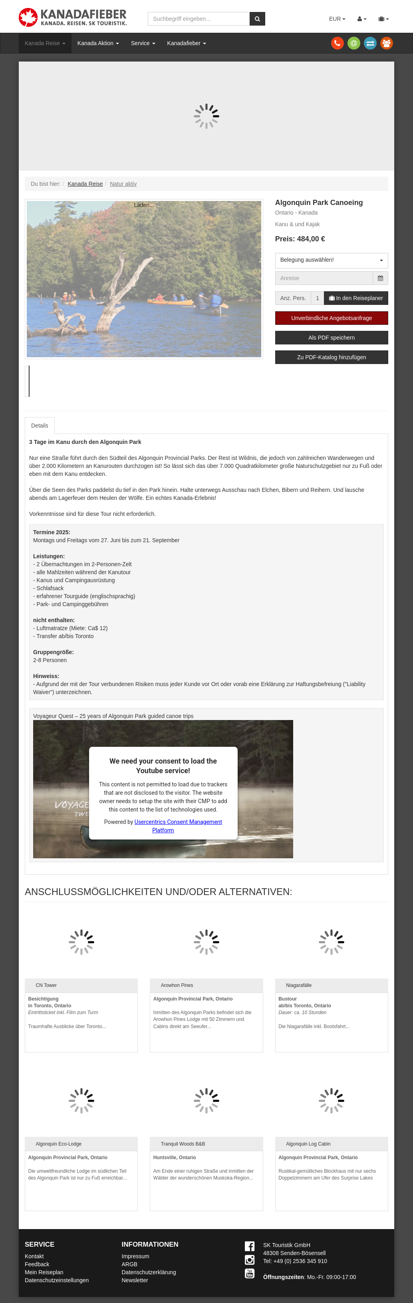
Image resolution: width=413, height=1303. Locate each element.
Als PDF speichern (331, 337)
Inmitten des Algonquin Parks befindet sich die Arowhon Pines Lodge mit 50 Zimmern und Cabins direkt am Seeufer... (202, 1012)
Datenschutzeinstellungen (57, 1280)
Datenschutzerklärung (149, 1272)
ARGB (130, 1264)
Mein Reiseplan (44, 1272)
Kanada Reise (45, 43)
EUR (337, 19)
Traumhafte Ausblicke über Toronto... (67, 1012)
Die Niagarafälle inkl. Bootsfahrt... (313, 1012)
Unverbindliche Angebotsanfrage (331, 318)
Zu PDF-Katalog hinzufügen (331, 357)
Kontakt (34, 1256)
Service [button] (143, 43)
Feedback (37, 1264)
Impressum (135, 1256)
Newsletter (135, 1280)
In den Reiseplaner (356, 298)
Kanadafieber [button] (186, 43)
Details (39, 425)
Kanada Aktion (98, 43)
